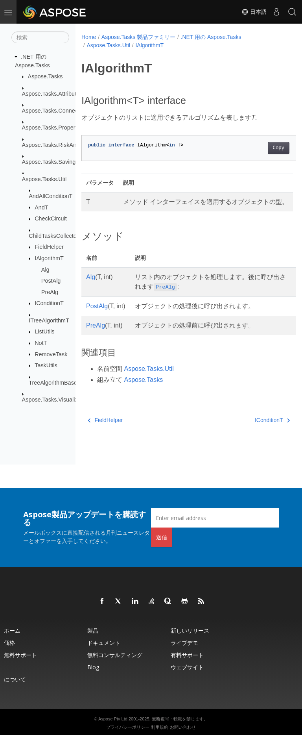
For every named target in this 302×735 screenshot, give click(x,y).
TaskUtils (46, 365)
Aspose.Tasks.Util (44, 179)
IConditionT (49, 303)
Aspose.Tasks (45, 76)
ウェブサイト (187, 667)
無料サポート (20, 655)
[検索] (40, 37)
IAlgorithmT (49, 258)
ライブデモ (184, 642)
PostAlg (51, 281)
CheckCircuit (51, 218)
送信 (161, 537)
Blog (93, 667)
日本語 (254, 11)
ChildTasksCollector (53, 235)
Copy (263, 148)
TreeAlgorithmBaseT (54, 382)
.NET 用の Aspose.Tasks (211, 37)
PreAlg (49, 292)
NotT (41, 343)
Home (88, 37)
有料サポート (187, 655)
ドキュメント (103, 642)
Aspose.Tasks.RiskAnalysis (56, 145)
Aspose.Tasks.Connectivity (55, 110)
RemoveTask (51, 354)
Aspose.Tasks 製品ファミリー (138, 37)
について (15, 679)
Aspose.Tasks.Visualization (56, 399)
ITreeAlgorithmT (49, 320)
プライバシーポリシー (127, 727)
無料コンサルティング (114, 655)
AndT (41, 207)
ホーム (12, 630)
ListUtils (44, 331)
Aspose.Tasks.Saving (49, 162)
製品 (92, 630)
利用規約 (159, 727)
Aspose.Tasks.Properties (53, 127)
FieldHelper (49, 247)
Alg (45, 269)
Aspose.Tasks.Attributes (52, 93)
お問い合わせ (183, 727)
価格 (9, 642)
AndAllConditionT (50, 196)
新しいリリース (190, 630)
